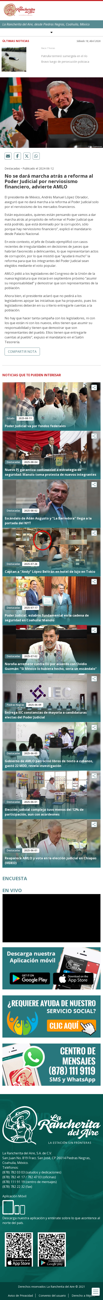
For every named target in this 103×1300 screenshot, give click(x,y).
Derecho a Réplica (83, 1295)
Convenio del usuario (52, 1295)
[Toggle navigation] (95, 1291)
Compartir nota (22, 351)
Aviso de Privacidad (20, 1295)
